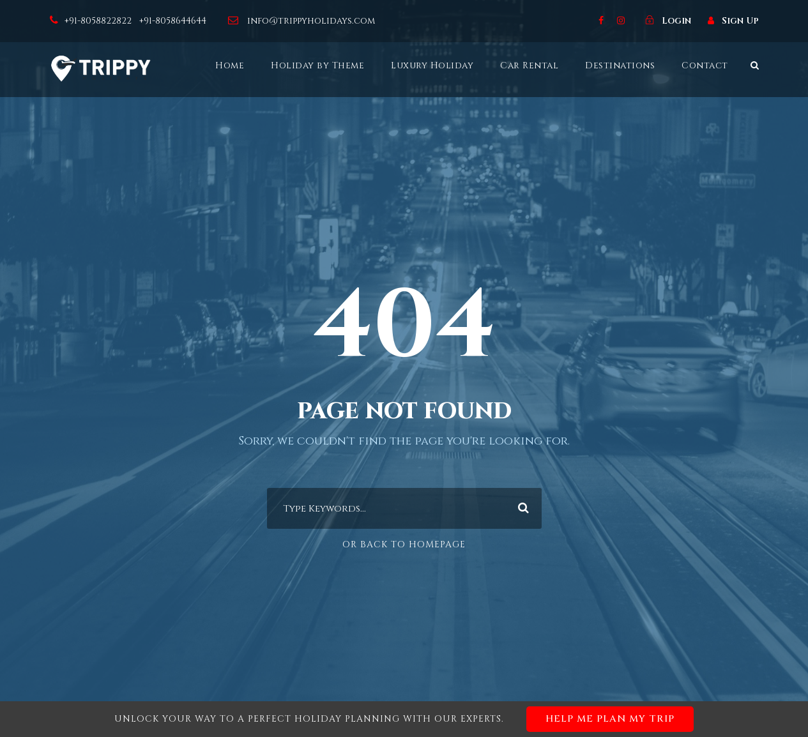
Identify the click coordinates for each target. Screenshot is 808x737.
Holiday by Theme (317, 65)
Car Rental (529, 65)
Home (229, 65)
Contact (705, 65)
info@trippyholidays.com (311, 21)
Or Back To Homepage (404, 544)
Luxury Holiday (432, 65)
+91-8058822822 (99, 21)
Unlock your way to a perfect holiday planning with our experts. (404, 719)
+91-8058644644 (174, 21)
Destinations (620, 65)
